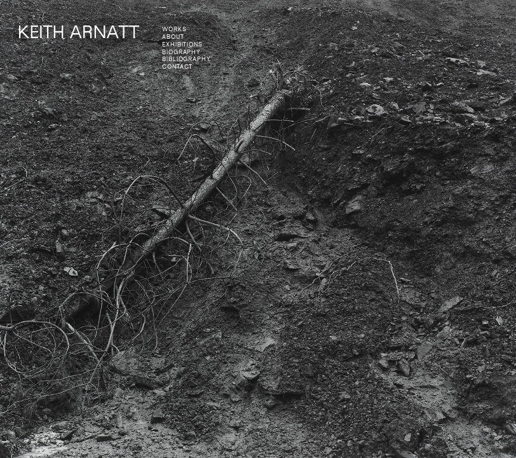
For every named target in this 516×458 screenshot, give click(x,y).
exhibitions (182, 44)
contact (177, 67)
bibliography (186, 59)
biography (181, 52)
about (173, 37)
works (174, 29)
